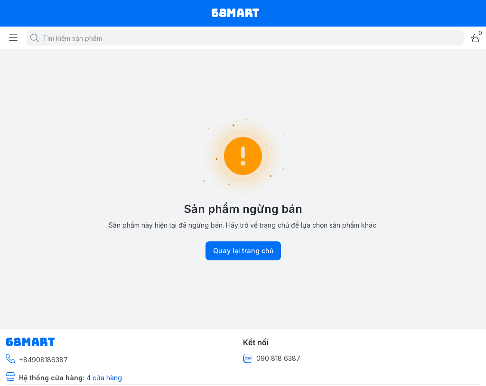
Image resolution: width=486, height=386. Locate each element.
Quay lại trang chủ (243, 250)
